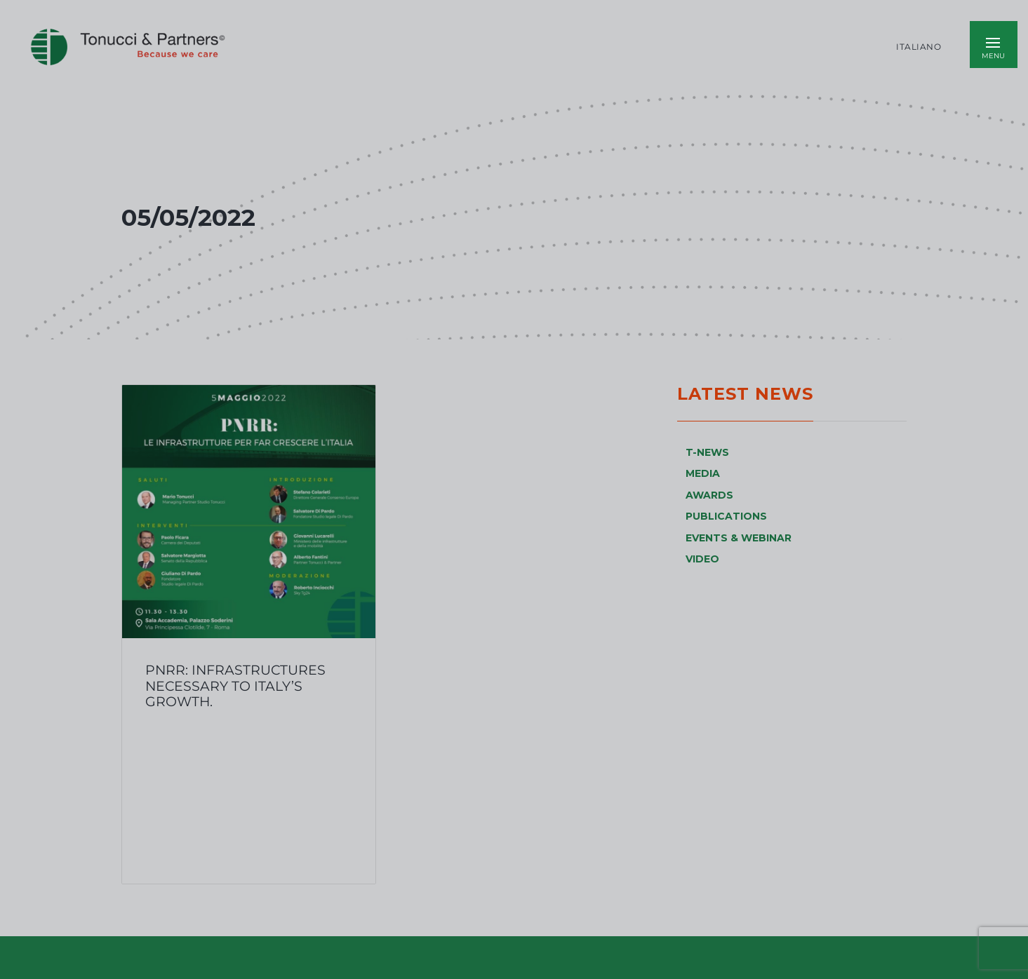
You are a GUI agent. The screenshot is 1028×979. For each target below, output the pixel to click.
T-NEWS (707, 452)
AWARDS (709, 495)
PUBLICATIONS (726, 516)
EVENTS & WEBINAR (739, 538)
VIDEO (702, 559)
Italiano (918, 47)
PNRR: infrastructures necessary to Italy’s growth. (235, 685)
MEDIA (703, 473)
